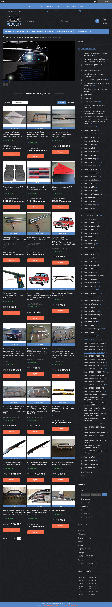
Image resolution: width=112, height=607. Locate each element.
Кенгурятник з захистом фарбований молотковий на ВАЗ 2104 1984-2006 (14, 512)
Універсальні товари (91, 70)
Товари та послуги (20, 31)
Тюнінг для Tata (89, 332)
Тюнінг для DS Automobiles (94, 194)
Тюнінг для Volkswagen (92, 329)
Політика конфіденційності (69, 605)
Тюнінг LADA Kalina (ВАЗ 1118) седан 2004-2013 (94, 409)
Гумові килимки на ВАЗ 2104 (13, 188)
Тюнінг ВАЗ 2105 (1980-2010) (94, 356)
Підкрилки (87, 98)
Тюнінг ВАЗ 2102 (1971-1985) (94, 346)
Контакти (49, 31)
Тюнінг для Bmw (90, 137)
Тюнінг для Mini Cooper (92, 279)
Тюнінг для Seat (89, 307)
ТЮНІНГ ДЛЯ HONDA (91, 215)
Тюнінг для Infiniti (90, 222)
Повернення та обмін (63, 31)
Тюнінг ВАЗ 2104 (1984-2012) (94, 353)
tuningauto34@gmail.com (87, 563)
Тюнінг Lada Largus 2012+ (93, 424)
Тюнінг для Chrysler (91, 166)
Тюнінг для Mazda (90, 268)
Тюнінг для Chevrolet (91, 162)
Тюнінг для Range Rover (92, 300)
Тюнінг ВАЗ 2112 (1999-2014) (94, 381)
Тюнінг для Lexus (90, 254)
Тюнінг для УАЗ (89, 468)
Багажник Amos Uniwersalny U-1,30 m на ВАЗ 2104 (13, 295)
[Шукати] (97, 21)
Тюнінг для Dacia (90, 173)
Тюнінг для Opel (89, 290)
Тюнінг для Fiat (89, 198)
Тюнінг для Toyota (90, 325)
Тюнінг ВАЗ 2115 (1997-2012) (94, 391)
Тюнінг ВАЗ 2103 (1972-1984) (94, 349)
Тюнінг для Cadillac (91, 151)
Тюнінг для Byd (89, 148)
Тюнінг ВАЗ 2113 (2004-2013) (94, 385)
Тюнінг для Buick (90, 144)
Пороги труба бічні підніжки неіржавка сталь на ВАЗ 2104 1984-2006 (14, 134)
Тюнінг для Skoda (90, 311)
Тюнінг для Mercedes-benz (94, 276)
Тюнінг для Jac (89, 237)
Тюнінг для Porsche (91, 297)
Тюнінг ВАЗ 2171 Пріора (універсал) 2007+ (92, 447)
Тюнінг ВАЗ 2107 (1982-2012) (94, 362)
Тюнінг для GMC (89, 208)
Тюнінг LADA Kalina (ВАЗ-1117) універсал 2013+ (94, 404)
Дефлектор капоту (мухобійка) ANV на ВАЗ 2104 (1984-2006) (62, 134)
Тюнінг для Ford (89, 201)
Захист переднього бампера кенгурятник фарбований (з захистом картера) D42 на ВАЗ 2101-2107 (14, 353)
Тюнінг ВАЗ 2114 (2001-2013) (94, 388)
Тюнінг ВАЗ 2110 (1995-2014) (94, 375)
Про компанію (86, 472)
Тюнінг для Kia (89, 247)
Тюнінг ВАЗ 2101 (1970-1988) (94, 343)
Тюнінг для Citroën (90, 169)
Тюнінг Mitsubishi (90, 283)
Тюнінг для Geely (90, 205)
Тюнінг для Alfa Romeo (92, 134)
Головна (7, 31)
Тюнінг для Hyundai (91, 219)
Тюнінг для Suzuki (90, 322)
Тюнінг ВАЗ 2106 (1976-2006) (94, 359)
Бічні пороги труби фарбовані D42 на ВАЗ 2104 (14, 238)
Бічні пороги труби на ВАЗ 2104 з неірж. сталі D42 (38, 238)
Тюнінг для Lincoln (90, 261)
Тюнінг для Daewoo (91, 176)
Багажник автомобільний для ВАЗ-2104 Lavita (63, 294)
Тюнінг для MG (89, 272)
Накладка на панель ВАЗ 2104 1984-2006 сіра (13, 463)
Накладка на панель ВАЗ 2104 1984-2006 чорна (37, 463)
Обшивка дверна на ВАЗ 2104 (62, 188)
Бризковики (88, 95)
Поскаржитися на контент (51, 605)
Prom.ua (67, 603)
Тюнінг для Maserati (91, 265)
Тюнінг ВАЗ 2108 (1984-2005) (94, 365)
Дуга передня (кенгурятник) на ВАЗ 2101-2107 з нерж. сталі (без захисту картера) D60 (63, 240)
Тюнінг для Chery (90, 159)
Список (71, 102)
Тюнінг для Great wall (92, 212)
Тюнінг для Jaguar (90, 240)
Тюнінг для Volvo (90, 336)
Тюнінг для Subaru (90, 318)
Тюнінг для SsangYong (92, 315)
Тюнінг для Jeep (89, 244)
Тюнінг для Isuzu (90, 229)
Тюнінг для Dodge (90, 190)
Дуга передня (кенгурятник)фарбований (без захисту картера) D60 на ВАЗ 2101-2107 (39, 296)
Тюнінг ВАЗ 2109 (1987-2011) (94, 369)
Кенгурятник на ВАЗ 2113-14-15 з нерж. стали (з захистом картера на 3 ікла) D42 (38, 409)
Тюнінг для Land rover (92, 251)
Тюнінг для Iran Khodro (92, 226)
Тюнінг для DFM (89, 187)
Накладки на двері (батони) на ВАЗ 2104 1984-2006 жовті (63, 408)
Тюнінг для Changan (91, 155)
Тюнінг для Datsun (90, 183)
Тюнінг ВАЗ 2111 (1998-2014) (94, 378)
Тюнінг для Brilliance (91, 141)
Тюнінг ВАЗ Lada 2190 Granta (94, 394)
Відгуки (84, 476)
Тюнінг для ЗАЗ (89, 460)
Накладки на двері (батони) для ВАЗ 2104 (36, 188)
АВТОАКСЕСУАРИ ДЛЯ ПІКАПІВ (95, 80)
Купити (11, 154)
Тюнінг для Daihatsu (91, 180)
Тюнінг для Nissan (90, 286)
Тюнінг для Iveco (90, 233)
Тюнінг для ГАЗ (89, 457)
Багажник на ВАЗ (59, 510)
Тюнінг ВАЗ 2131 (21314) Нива (94, 432)
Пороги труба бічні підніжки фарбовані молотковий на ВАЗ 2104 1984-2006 (37, 135)
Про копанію (37, 31)
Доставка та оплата (83, 31)
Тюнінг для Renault (91, 304)
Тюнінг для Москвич (91, 464)
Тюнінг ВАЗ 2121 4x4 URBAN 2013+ (96, 435)
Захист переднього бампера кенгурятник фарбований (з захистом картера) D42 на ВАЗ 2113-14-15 (63, 353)
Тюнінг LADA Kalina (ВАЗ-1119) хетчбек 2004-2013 (95, 414)
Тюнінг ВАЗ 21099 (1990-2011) (94, 372)
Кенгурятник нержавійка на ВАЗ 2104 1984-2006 (63, 463)
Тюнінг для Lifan (90, 258)
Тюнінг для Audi (89, 127)
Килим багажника (90, 102)
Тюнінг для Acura (90, 130)
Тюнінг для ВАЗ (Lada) (29, 37)
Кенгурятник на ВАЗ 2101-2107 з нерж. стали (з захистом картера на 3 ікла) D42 (38, 352)
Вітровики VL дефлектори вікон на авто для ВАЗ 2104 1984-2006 (38, 512)
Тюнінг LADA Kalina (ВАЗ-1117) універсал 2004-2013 (94, 399)
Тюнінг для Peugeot (91, 293)
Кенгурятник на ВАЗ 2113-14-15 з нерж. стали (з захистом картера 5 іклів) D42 (14, 409)
